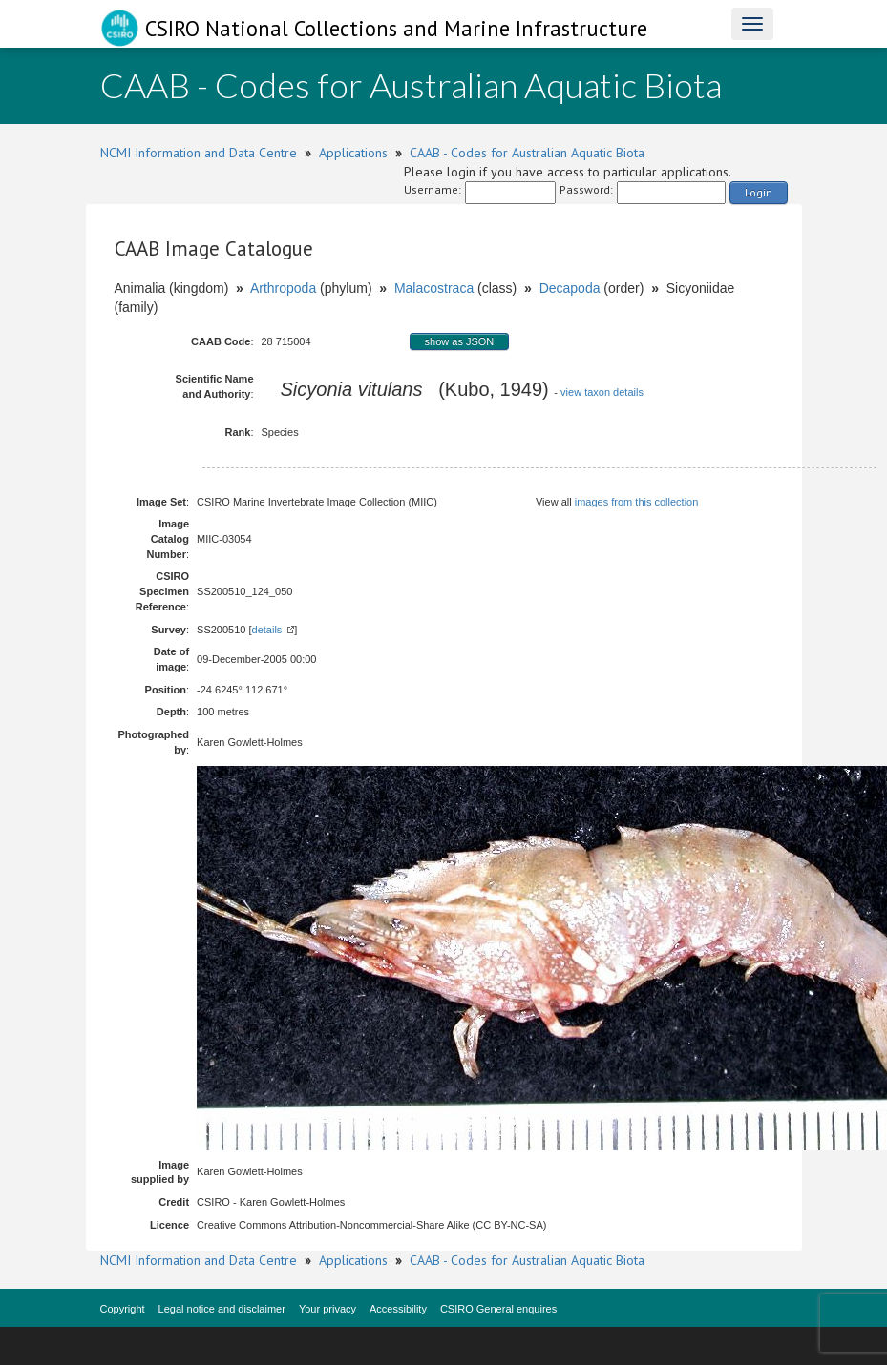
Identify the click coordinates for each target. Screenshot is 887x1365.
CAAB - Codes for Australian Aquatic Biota (527, 152)
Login (758, 192)
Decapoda (570, 288)
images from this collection (637, 501)
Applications (353, 152)
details (267, 629)
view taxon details (602, 392)
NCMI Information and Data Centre (198, 152)
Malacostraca (434, 288)
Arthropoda (283, 288)
